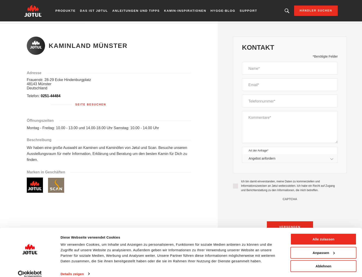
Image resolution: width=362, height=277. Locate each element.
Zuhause (36, 27)
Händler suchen (310, 11)
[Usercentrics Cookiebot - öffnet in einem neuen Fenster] (30, 268)
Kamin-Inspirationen (185, 11)
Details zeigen (72, 268)
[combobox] (290, 160)
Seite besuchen (90, 106)
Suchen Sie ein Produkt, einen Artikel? (281, 11)
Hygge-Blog (222, 11)
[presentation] (290, 211)
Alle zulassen (323, 233)
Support (247, 11)
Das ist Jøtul (99, 11)
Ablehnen (323, 260)
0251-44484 (50, 97)
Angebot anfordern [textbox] (262, 160)
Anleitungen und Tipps (139, 11)
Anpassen (324, 247)
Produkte (71, 11)
